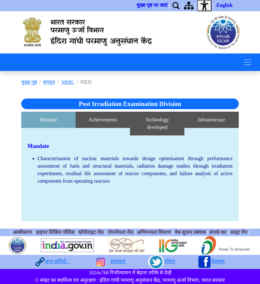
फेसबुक (218, 261)
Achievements (102, 119)
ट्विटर (169, 261)
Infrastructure (211, 119)
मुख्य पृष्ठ (29, 82)
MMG (68, 82)
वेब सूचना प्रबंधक (190, 232)
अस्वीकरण (22, 232)
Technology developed (157, 123)
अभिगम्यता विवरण (154, 232)
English (224, 5)
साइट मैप (238, 232)
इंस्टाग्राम (118, 261)
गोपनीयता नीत (120, 232)
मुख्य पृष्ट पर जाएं (152, 5)
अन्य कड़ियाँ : (57, 261)
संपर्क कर (218, 232)
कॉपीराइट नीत (91, 232)
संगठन (49, 82)
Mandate (48, 119)
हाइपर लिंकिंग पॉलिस (56, 232)
